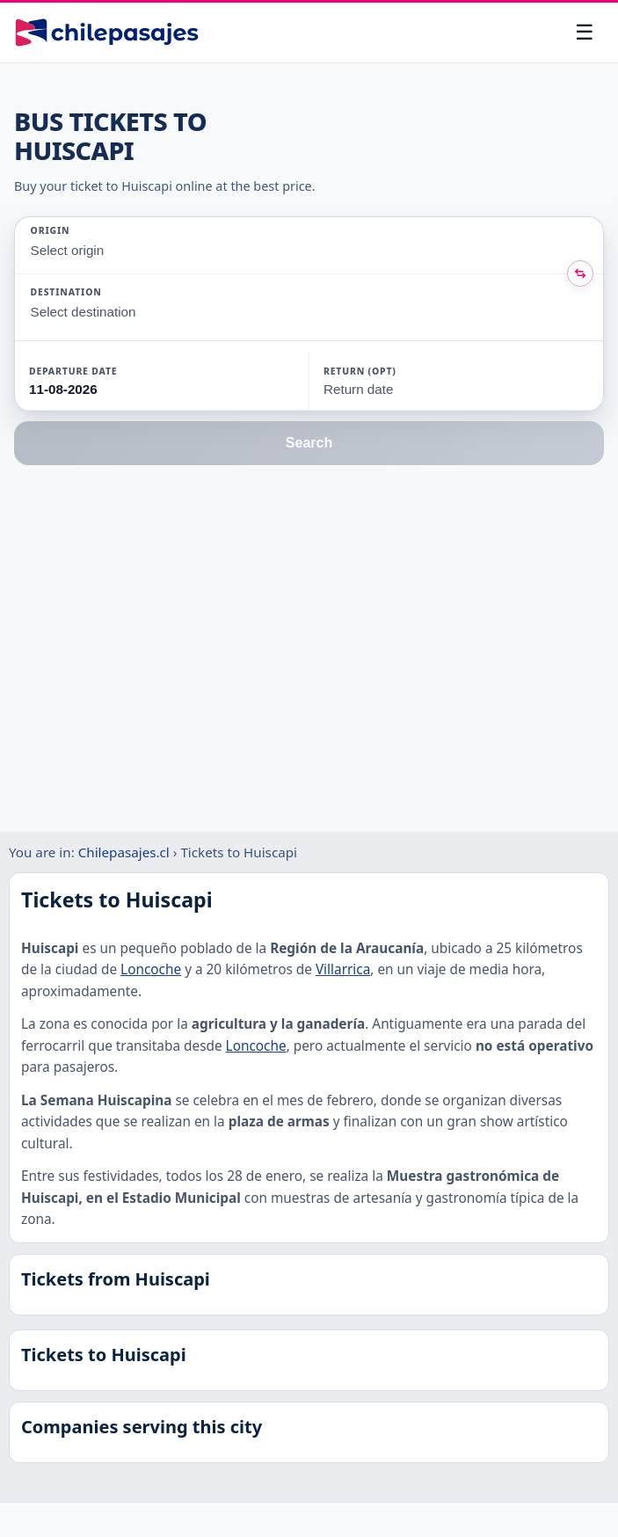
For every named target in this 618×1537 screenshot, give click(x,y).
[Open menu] (584, 32)
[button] (115, 380)
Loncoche (150, 969)
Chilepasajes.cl (124, 852)
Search (309, 442)
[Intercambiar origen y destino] (580, 273)
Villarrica (343, 969)
